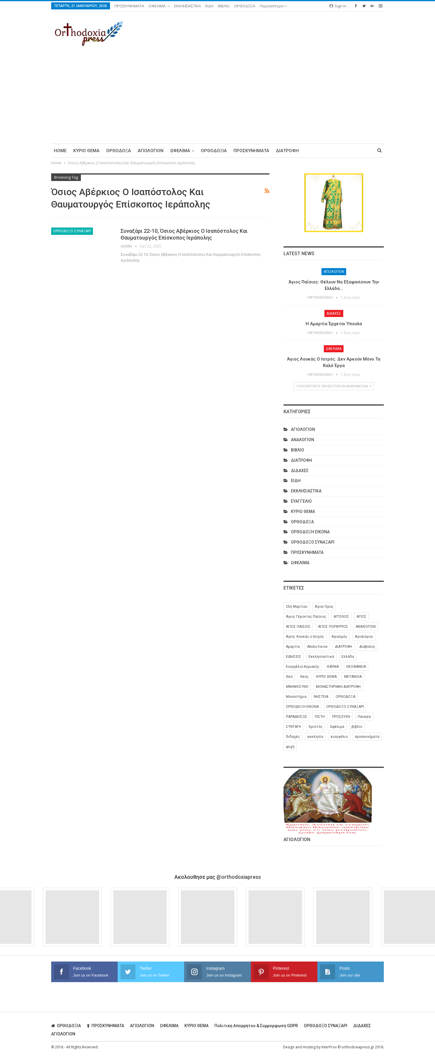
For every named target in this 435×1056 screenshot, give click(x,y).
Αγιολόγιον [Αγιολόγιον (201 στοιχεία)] (364, 637)
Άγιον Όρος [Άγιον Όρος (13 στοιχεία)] (324, 607)
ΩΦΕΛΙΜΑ (157, 6)
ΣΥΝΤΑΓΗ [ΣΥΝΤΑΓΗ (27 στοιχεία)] (293, 727)
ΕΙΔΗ (209, 6)
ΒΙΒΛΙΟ (224, 6)
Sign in (337, 6)
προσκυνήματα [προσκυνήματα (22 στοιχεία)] (367, 737)
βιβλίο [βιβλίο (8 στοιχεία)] (356, 727)
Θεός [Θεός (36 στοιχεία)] (304, 677)
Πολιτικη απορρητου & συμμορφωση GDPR (256, 1025)
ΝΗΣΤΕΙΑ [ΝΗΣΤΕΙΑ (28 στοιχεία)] (321, 697)
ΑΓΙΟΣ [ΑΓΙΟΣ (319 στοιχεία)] (361, 617)
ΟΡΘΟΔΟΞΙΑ (214, 150)
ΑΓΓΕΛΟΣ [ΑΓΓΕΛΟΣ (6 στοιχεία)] (341, 617)
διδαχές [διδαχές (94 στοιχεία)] (293, 737)
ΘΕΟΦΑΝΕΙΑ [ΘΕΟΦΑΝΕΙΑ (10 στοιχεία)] (356, 667)
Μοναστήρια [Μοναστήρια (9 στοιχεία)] (296, 697)
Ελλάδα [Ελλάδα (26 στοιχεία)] (347, 657)
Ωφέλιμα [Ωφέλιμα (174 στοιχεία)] (337, 727)
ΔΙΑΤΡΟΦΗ (287, 150)
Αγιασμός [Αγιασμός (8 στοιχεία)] (339, 637)
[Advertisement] (217, 93)
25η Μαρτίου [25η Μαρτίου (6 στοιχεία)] (296, 607)
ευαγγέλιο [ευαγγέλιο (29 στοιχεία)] (339, 737)
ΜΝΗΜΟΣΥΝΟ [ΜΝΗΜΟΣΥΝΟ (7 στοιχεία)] (297, 687)
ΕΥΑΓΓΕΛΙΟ (301, 501)
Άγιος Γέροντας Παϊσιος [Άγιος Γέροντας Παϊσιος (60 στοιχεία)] (306, 617)
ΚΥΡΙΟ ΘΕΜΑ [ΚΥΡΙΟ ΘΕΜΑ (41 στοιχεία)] (326, 677)
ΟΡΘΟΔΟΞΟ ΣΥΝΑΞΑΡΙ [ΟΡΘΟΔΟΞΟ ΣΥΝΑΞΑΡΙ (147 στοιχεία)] (345, 707)
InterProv (329, 1046)
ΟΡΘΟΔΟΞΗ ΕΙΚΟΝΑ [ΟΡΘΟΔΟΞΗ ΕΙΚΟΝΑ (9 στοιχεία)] (302, 707)
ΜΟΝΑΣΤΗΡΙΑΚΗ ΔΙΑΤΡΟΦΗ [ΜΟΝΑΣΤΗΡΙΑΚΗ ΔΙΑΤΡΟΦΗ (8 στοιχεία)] (338, 687)
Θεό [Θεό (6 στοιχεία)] (289, 677)
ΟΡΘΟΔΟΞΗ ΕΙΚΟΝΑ (310, 531)
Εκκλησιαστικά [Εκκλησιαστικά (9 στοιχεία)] (321, 657)
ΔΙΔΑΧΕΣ (333, 313)
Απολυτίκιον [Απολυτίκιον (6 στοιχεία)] (317, 647)
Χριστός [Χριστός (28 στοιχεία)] (316, 727)
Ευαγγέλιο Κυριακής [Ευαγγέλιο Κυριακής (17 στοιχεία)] (302, 667)
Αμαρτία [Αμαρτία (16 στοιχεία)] (293, 647)
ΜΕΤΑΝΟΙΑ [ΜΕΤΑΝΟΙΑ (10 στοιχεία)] (353, 677)
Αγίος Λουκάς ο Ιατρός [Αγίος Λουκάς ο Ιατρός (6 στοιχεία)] (305, 637)
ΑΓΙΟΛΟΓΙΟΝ (151, 150)
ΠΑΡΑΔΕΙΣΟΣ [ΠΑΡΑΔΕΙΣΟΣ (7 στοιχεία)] (296, 717)
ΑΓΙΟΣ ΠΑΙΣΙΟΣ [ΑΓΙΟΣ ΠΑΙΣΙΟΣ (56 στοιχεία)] (298, 627)
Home (60, 150)
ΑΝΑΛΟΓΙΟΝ (302, 439)
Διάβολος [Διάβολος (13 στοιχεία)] (367, 647)
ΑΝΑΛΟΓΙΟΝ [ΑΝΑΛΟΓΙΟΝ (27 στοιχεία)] (366, 627)
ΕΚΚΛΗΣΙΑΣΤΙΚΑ (187, 6)
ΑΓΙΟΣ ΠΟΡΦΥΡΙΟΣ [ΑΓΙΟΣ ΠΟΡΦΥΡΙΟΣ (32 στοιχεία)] (333, 627)
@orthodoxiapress (238, 877)
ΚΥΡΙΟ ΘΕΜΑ (86, 150)
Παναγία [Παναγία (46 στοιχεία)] (364, 717)
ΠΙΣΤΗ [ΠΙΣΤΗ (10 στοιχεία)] (320, 717)
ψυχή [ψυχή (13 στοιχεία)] (290, 747)
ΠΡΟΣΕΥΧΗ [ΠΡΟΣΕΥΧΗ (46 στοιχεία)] (341, 717)
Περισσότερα (273, 6)
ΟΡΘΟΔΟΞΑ (244, 6)
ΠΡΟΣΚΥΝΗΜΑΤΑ (129, 6)
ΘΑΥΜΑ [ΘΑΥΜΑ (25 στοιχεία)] (333, 667)
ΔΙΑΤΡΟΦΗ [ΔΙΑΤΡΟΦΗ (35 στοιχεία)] (343, 647)
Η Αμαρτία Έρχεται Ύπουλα (334, 323)
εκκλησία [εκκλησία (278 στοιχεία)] (315, 737)
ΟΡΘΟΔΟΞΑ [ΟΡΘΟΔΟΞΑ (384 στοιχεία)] (345, 697)
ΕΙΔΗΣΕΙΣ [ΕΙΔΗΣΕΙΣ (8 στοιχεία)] (293, 657)
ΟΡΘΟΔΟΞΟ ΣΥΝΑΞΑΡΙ (72, 231)
